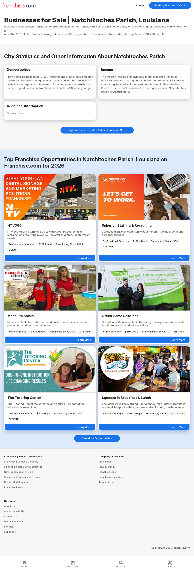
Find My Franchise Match (170, 5)
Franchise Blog (107, 471)
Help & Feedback (13, 521)
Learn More (83, 258)
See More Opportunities (97, 438)
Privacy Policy (107, 466)
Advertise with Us (14, 511)
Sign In (139, 5)
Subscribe (10, 531)
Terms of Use (106, 482)
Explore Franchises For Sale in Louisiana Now (97, 130)
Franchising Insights (110, 477)
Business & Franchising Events (22, 477)
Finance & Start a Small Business (23, 466)
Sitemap (9, 526)
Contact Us (10, 516)
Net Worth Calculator (16, 482)
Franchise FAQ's (13, 487)
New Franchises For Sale (18, 471)
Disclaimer (105, 461)
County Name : (16, 113)
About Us (9, 506)
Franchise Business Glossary (21, 461)
